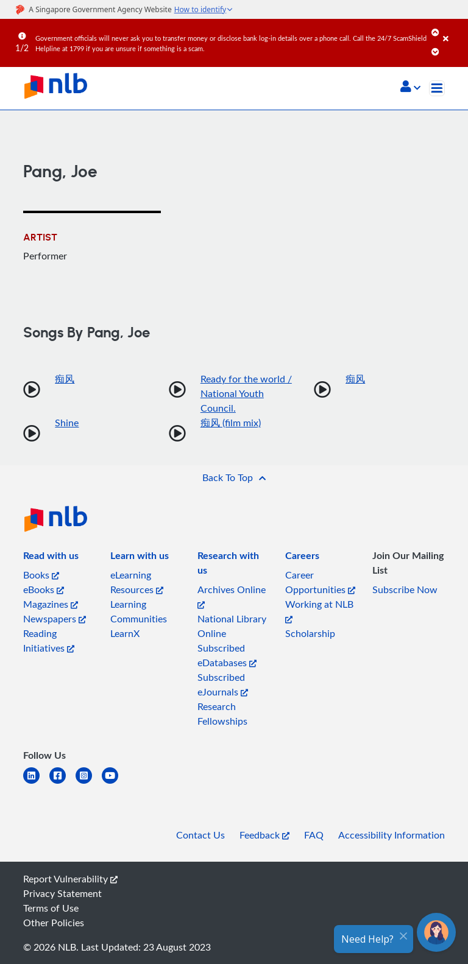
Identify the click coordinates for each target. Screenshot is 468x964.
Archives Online (231, 596)
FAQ (314, 835)
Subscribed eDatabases (227, 655)
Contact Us (200, 835)
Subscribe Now (405, 589)
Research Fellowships (222, 714)
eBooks (43, 589)
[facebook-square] (62, 782)
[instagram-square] (89, 782)
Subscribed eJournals (222, 684)
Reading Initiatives (48, 641)
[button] (410, 87)
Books (41, 575)
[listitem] (51, 558)
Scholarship (310, 633)
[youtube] (115, 782)
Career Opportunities (320, 582)
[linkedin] (36, 782)
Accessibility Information (391, 835)
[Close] (453, 30)
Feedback (264, 835)
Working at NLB (319, 610)
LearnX (125, 633)
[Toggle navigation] (437, 88)
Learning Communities (138, 611)
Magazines (50, 604)
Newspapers (54, 618)
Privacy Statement (62, 893)
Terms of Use (51, 908)
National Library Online (231, 626)
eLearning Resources (136, 582)
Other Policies (53, 922)
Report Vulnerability (70, 878)
